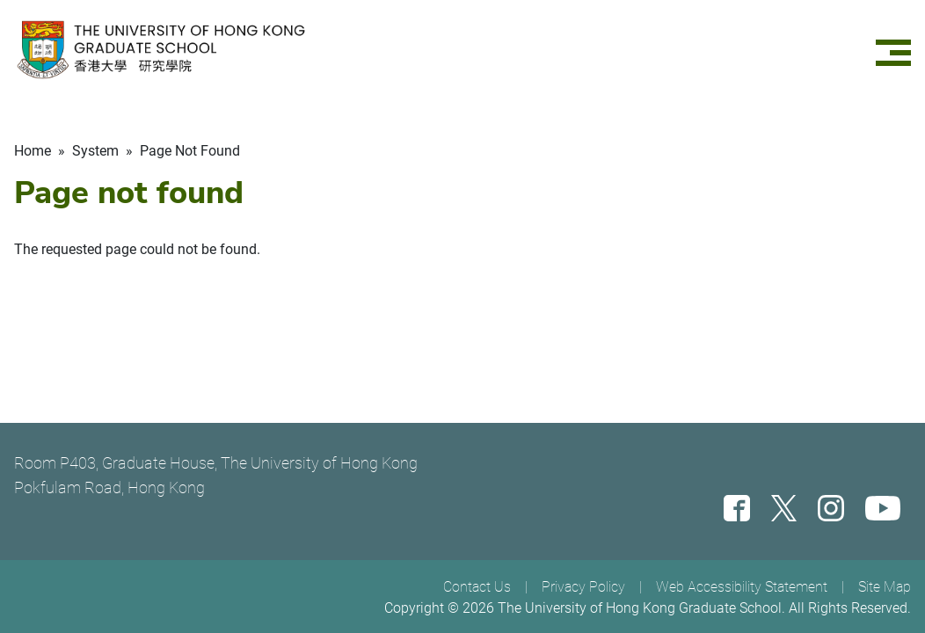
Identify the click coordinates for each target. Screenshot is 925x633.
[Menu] (893, 49)
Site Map (884, 586)
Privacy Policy (583, 586)
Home (32, 150)
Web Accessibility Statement (741, 586)
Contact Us (477, 586)
